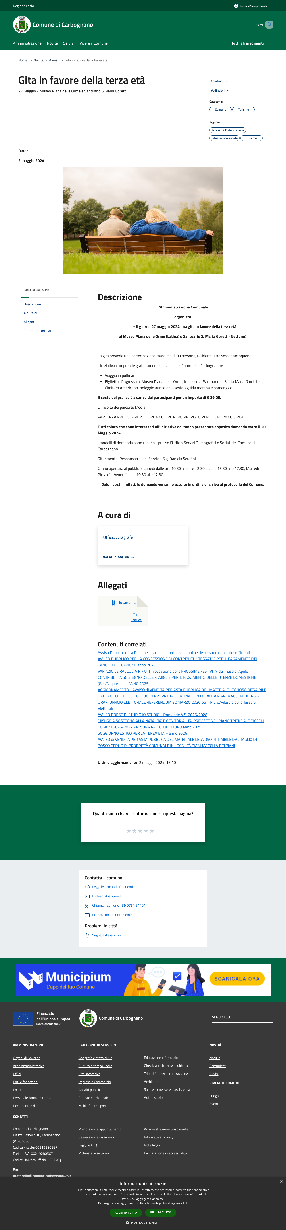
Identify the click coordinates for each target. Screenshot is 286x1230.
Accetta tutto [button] (126, 1212)
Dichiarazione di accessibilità (165, 1153)
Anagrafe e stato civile (95, 1057)
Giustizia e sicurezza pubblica (166, 1065)
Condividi (220, 81)
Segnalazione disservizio (97, 1137)
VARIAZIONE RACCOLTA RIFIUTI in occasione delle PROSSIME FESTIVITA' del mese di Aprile (173, 671)
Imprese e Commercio (95, 1081)
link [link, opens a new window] (185, 1203)
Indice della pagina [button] (36, 290)
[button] (143, 1222)
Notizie (214, 1057)
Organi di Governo (26, 1057)
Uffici (17, 1073)
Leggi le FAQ (88, 1145)
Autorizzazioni (154, 1097)
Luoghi (214, 1095)
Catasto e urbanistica (94, 1097)
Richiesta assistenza (94, 1153)
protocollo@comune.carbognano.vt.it (42, 1175)
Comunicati (217, 1065)
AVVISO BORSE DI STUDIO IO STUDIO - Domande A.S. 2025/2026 (152, 715)
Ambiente (151, 1081)
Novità (39, 60)
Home (22, 60)
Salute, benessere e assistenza (167, 1089)
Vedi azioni (221, 90)
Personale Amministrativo (32, 1097)
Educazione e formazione (162, 1057)
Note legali (152, 1145)
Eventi (214, 1103)
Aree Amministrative (28, 1065)
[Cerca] (268, 24)
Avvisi (53, 60)
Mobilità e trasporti (93, 1105)
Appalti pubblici (90, 1089)
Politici (18, 1089)
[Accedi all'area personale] (250, 6)
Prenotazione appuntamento (100, 1129)
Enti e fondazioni (25, 1081)
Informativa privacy (158, 1137)
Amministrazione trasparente (166, 1129)
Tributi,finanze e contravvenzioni (168, 1073)
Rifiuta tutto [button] (160, 1212)
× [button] (281, 1181)
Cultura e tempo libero (95, 1065)
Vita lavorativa (89, 1073)
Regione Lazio (23, 5)
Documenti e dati (26, 1105)
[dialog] (143, 1203)
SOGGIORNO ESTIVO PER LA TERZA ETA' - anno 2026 (142, 733)
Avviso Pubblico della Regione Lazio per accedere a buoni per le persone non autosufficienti (174, 653)
